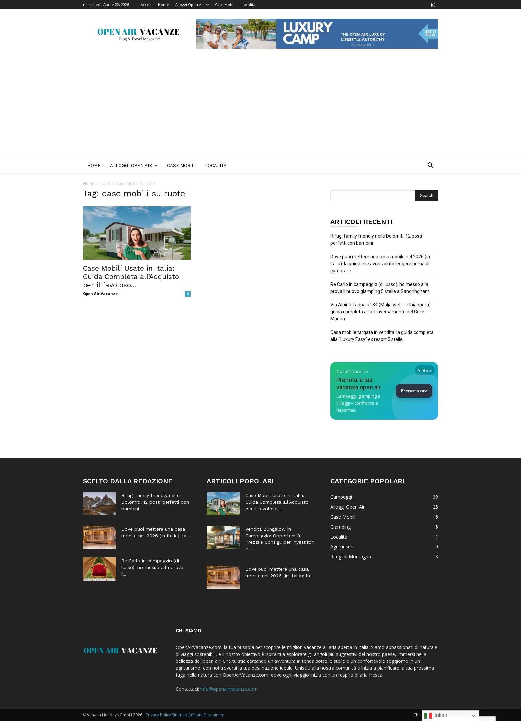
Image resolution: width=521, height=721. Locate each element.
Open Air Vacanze (100, 293)
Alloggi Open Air (192, 4)
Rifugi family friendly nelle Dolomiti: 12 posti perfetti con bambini (376, 239)
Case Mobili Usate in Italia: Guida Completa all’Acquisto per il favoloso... (131, 276)
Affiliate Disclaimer (206, 715)
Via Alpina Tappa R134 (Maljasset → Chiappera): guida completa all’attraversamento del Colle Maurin (381, 311)
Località (248, 4)
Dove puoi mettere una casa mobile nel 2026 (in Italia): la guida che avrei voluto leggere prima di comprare (380, 263)
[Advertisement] (260, 107)
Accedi (147, 4)
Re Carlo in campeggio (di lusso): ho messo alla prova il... (152, 567)
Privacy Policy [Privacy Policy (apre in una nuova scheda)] (158, 715)
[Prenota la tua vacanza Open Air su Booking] (384, 391)
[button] (430, 166)
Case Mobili (225, 4)
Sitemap (179, 715)
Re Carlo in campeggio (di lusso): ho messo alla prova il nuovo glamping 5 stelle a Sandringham (379, 288)
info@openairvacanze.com (229, 689)
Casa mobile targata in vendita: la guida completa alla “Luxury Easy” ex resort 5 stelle (382, 336)
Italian (435, 716)
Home (163, 4)
